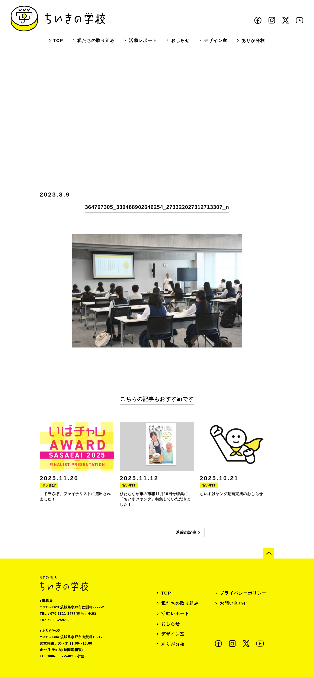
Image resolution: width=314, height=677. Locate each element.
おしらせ (180, 40)
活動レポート (143, 40)
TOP (58, 40)
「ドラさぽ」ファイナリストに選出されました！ (75, 498)
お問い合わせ (234, 603)
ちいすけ (128, 487)
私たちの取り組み (96, 40)
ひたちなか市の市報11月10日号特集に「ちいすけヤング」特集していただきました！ (155, 501)
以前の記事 (186, 532)
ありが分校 (253, 40)
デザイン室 (215, 40)
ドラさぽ (48, 487)
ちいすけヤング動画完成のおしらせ (231, 496)
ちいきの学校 (58, 18)
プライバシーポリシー (243, 593)
